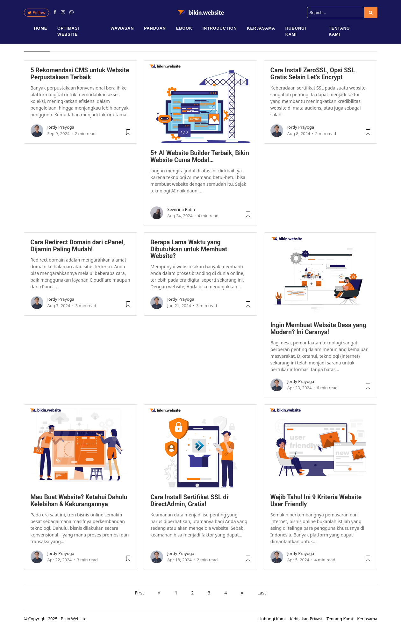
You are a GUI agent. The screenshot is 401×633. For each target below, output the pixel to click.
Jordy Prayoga (61, 130)
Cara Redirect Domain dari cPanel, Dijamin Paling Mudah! (78, 248)
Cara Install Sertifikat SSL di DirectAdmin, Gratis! (189, 503)
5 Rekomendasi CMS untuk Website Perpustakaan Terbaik (80, 76)
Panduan (155, 28)
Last (261, 595)
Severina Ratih (181, 212)
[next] (242, 595)
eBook (184, 28)
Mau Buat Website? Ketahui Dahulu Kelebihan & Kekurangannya (79, 503)
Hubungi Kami (295, 31)
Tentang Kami (339, 31)
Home (40, 28)
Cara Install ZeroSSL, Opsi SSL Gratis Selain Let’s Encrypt (312, 76)
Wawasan (122, 28)
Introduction (220, 28)
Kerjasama (261, 28)
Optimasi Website (68, 31)
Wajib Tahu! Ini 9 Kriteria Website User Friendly (316, 503)
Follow (36, 13)
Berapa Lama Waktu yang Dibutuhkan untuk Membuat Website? (188, 251)
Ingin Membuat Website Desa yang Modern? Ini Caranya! (318, 331)
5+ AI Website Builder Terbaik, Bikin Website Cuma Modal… (199, 159)
